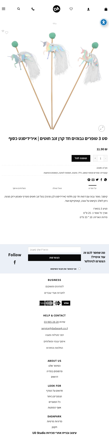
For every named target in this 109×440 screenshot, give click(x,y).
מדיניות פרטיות (54, 421)
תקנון (54, 427)
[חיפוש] (18, 9)
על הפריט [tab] (92, 188)
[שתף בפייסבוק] (101, 179)
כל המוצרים (54, 402)
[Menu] (4, 9)
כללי (54, 23)
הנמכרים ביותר (54, 396)
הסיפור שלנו (54, 365)
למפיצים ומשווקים (55, 286)
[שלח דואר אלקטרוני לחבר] (93, 179)
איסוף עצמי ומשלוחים (54, 341)
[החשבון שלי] (88, 9)
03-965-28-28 (51, 322)
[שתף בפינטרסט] (89, 179)
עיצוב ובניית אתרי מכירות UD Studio (54, 433)
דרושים (54, 377)
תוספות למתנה (65, 172)
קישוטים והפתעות (51, 172)
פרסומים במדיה (55, 371)
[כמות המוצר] (100, 158)
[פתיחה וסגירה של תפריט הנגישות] (103, 22)
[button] (3, 31)
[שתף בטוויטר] (97, 179)
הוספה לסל (81, 158)
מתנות (74, 172)
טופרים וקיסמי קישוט (91, 172)
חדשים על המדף (54, 391)
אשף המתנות (54, 407)
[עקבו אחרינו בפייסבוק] (15, 263)
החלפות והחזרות (54, 348)
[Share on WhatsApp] (105, 179)
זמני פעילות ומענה (54, 335)
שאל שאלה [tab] (57, 188)
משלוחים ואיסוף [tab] (19, 188)
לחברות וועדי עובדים (54, 293)
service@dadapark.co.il (54, 328)
